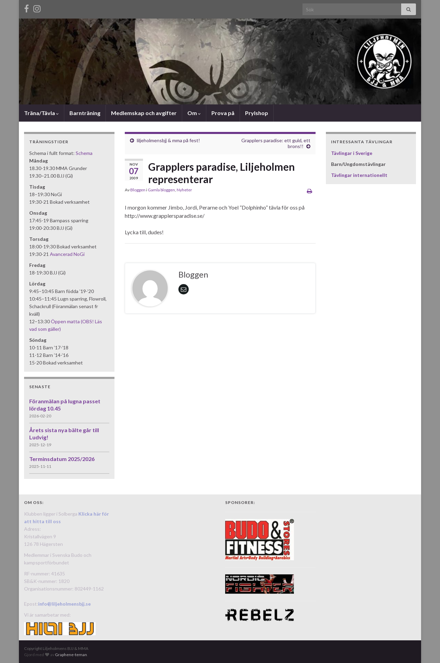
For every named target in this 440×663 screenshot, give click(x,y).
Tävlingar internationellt (359, 175)
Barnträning (84, 113)
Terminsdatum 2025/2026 (62, 459)
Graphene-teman (71, 654)
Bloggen (137, 189)
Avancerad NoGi (67, 254)
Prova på (222, 113)
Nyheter (184, 189)
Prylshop (256, 113)
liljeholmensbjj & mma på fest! (168, 140)
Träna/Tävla (41, 113)
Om (194, 113)
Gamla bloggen (161, 189)
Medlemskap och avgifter (144, 113)
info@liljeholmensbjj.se (64, 604)
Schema (84, 153)
